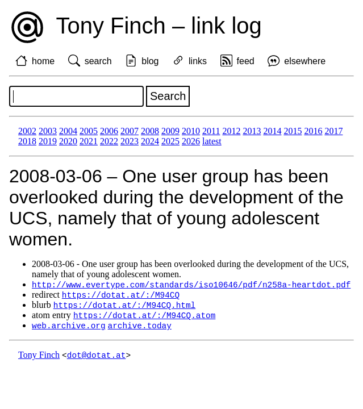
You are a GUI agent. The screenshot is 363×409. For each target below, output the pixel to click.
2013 (252, 131)
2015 (292, 131)
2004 (68, 131)
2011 (211, 131)
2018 (27, 141)
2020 (68, 141)
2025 (170, 141)
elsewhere (305, 61)
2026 (191, 141)
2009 (170, 131)
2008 (150, 131)
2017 (333, 131)
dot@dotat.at (96, 358)
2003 (48, 131)
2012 (231, 131)
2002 (27, 131)
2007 (129, 131)
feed (245, 61)
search (98, 61)
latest (212, 141)
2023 (129, 141)
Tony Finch (39, 358)
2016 (313, 131)
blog (149, 61)
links (198, 61)
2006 (109, 131)
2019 (48, 141)
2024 (150, 141)
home (43, 61)
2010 (191, 131)
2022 (109, 141)
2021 (89, 141)
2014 (272, 131)
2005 (89, 131)
